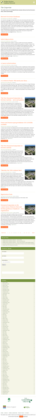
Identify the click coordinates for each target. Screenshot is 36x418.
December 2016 (6, 366)
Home (2, 412)
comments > (15, 18)
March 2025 (5, 285)
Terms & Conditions (13, 412)
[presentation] (10, 269)
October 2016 (5, 367)
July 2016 (4, 371)
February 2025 (6, 286)
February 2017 (6, 363)
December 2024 (6, 289)
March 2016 (5, 375)
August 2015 (5, 382)
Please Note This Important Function (10, 245)
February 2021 (6, 326)
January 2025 (5, 287)
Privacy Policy (21, 412)
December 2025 (6, 283)
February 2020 (6, 336)
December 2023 (6, 299)
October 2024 (5, 291)
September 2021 (6, 322)
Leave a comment (14, 41)
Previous (3, 232)
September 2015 (6, 380)
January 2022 (5, 319)
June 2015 (5, 383)
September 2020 (6, 330)
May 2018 (5, 350)
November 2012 (6, 391)
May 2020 (5, 333)
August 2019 (5, 340)
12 (24, 232)
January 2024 (5, 298)
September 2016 (6, 368)
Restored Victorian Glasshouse (10, 16)
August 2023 (5, 303)
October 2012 (5, 392)
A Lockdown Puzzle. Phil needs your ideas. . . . (15, 80)
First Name (4, 251)
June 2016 (5, 372)
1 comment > (14, 149)
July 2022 (4, 314)
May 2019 (5, 342)
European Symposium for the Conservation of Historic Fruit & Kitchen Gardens (18, 243)
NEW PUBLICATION (7, 39)
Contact (6, 412)
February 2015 (6, 387)
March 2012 (5, 393)
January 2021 (5, 327)
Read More (25, 416)
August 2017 (5, 356)
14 (28, 232)
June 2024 (5, 294)
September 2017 (6, 355)
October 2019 (5, 338)
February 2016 (6, 376)
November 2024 (6, 290)
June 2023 (5, 305)
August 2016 (5, 370)
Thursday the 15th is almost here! (11, 170)
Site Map (27, 412)
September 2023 (6, 302)
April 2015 (5, 384)
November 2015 (6, 379)
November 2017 (6, 354)
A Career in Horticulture (8, 63)
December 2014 (6, 388)
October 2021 (5, 321)
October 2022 (5, 310)
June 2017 (5, 359)
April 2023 (5, 307)
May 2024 (5, 295)
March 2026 (5, 282)
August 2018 (5, 348)
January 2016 (5, 378)
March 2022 (5, 318)
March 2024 (5, 297)
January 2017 (5, 364)
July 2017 (4, 358)
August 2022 (5, 313)
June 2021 (5, 323)
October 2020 (5, 329)
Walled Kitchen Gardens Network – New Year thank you (14, 241)
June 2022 (5, 315)
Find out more (4, 34)
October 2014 (5, 389)
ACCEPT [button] (21, 416)
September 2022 (6, 311)
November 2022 (6, 309)
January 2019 (5, 344)
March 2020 (5, 335)
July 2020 (4, 331)
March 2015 (5, 385)
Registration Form (6, 194)
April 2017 (5, 360)
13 (26, 232)
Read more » (19, 31)
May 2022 (5, 317)
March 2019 (5, 343)
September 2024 (6, 293)
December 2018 (6, 346)
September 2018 (6, 347)
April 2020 (5, 334)
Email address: (5, 260)
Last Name (4, 256)
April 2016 (5, 374)
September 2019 (6, 339)
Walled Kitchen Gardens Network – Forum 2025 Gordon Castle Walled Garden (18, 242)
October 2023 (5, 301)
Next (33, 232)
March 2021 (5, 325)
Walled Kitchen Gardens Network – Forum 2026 (12, 239)
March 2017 (5, 362)
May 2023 (5, 306)
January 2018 (5, 351)
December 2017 (6, 352)
